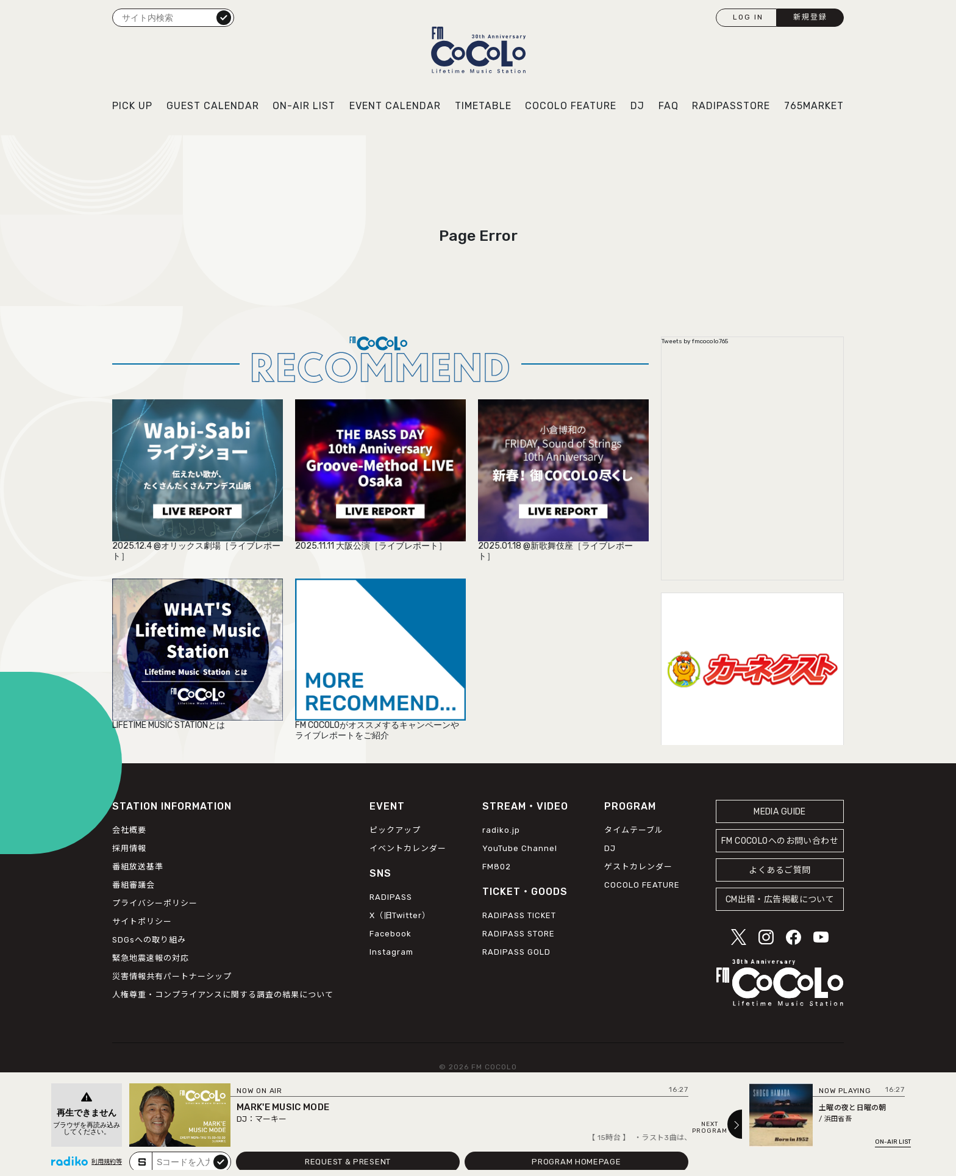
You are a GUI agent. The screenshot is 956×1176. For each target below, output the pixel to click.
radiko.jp (501, 830)
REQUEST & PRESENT (348, 1161)
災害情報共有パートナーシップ (172, 976)
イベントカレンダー (407, 848)
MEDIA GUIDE (780, 812)
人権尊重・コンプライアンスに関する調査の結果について (223, 994)
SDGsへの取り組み (149, 939)
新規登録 (810, 17)
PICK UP (132, 106)
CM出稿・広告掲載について (780, 899)
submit (220, 1161)
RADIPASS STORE (518, 933)
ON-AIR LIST (304, 106)
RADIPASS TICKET (519, 915)
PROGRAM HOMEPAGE (576, 1161)
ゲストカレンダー (638, 866)
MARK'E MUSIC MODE (283, 1107)
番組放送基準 (137, 866)
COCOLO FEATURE (570, 106)
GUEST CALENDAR (212, 106)
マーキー (271, 1119)
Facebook (390, 933)
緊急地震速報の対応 (150, 958)
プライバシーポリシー (155, 903)
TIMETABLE (483, 106)
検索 (224, 17)
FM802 (496, 866)
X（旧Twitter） (399, 915)
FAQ (668, 106)
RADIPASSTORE (731, 106)
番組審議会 (133, 884)
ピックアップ (395, 830)
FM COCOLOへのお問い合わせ (779, 841)
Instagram (391, 952)
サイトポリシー (142, 921)
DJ (637, 106)
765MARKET (814, 106)
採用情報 (129, 848)
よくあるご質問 (779, 870)
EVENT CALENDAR (395, 106)
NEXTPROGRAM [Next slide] (709, 1128)
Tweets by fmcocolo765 (695, 341)
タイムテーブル (633, 830)
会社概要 (129, 830)
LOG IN (748, 17)
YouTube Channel (519, 848)
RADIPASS (390, 897)
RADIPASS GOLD (516, 952)
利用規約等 (106, 1162)
